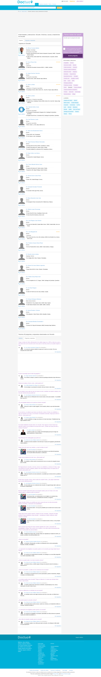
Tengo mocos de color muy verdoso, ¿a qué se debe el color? (33, 447)
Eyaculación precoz (68, 76)
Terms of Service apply (65, 673)
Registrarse (72, 1)
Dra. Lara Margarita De (31, 231)
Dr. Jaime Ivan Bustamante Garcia (34, 130)
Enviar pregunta (72, 55)
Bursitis (74, 65)
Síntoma (52, 643)
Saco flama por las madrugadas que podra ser (29, 437)
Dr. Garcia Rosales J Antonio (33, 310)
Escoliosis (66, 74)
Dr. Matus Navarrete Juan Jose (33, 198)
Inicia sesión (65, 1)
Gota (65, 80)
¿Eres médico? (80, 1)
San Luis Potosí (76, 109)
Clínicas (50, 4)
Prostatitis (76, 85)
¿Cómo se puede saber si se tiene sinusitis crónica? (30, 560)
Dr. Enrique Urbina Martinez (30, 404)
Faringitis (76, 76)
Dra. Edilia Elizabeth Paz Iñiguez (31, 385)
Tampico (77, 111)
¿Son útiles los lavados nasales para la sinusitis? (30, 619)
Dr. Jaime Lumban (30, 84)
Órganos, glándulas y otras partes (54, 656)
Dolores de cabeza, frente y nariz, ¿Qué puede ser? (30, 383)
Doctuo (25, 2)
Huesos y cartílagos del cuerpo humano (41, 653)
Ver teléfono (22, 55)
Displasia (75, 71)
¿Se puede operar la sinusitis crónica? (27, 600)
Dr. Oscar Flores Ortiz (31, 62)
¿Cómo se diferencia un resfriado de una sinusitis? (30, 590)
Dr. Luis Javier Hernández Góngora (31, 347)
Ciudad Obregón (74, 102)
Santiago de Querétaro (68, 111)
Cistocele (75, 67)
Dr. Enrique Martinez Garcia (30, 531)
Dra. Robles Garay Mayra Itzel (33, 276)
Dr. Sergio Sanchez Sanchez (33, 73)
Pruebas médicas (41, 646)
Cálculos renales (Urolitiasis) (70, 69)
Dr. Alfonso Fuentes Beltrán (32, 48)
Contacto (71, 670)
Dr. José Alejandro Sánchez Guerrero (32, 395)
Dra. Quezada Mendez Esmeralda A (34, 321)
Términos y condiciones (55, 670)
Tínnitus (65, 91)
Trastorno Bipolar (77, 87)
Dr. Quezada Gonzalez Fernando (34, 186)
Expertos (21, 40)
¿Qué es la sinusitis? (23, 539)
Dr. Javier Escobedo (31, 449)
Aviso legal (64, 670)
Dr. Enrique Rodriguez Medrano (33, 299)
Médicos (36, 4)
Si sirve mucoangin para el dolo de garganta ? (29, 373)
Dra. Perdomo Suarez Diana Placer (34, 243)
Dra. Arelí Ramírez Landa (32, 119)
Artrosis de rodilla (67, 65)
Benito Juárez (67, 102)
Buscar (60, 7)
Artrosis (71, 62)
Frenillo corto (66, 78)
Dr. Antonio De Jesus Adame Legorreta (35, 265)
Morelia (65, 109)
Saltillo (70, 109)
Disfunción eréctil (67, 71)
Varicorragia (77, 91)
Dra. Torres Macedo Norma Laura (34, 164)
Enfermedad (40, 643)
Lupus (69, 80)
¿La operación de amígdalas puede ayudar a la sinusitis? (32, 609)
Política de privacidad (74, 52)
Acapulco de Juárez (68, 100)
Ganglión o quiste (74, 78)
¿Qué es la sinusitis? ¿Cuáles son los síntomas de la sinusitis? (33, 569)
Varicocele (71, 91)
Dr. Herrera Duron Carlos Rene (33, 175)
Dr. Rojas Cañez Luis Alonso (33, 153)
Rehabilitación (53, 658)
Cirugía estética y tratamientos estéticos (41, 657)
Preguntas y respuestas (43, 4)
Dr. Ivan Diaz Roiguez (31, 287)
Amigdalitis (66, 62)
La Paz (78, 104)
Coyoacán (66, 104)
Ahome (75, 100)
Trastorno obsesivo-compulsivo (70, 89)
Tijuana (65, 113)
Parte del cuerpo (41, 644)
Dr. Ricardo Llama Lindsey (32, 254)
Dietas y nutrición (54, 659)
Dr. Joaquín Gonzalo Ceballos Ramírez (32, 541)
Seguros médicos (79, 637)
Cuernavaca (72, 104)
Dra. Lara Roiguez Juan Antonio (33, 220)
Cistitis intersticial (67, 67)
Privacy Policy (56, 673)
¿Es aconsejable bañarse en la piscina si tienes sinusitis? (32, 402)
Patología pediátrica (68, 82)
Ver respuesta (58, 351)
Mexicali (69, 107)
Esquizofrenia (73, 74)
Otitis (73, 80)
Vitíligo (73, 94)
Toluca (70, 113)
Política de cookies (44, 670)
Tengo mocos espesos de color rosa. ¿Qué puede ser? (31, 457)
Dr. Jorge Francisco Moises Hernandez (35, 141)
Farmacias (54, 4)
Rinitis (65, 87)
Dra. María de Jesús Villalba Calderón (32, 440)
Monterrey (75, 107)
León (65, 107)
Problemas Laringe (68, 85)
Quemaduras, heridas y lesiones (41, 649)
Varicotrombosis (67, 94)
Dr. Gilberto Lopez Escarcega (33, 209)
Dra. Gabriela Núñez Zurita (32, 107)
